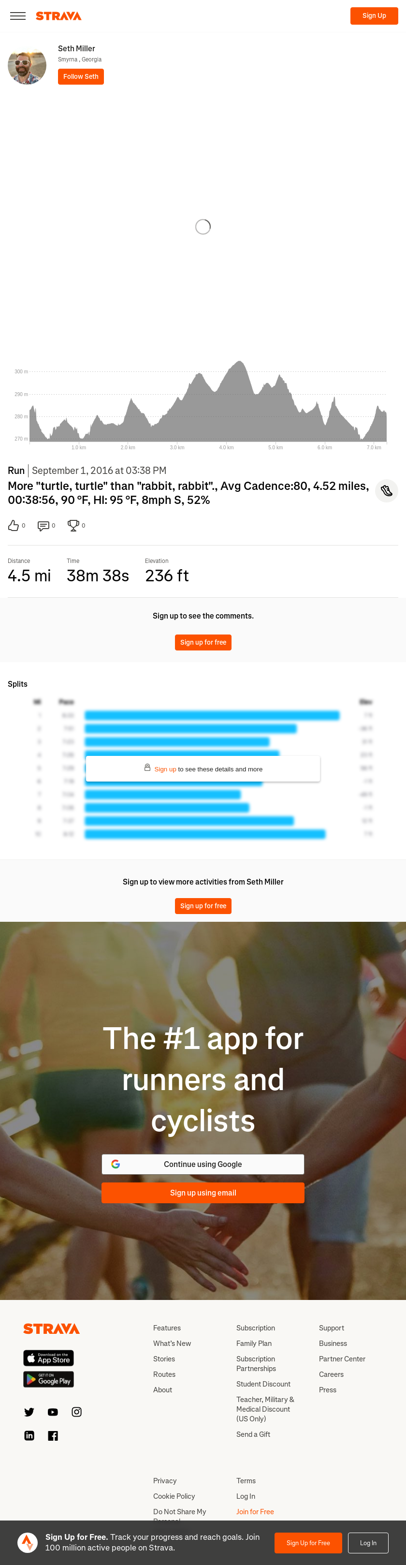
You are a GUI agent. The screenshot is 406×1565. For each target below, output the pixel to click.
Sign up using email (203, 1193)
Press (327, 1390)
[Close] (18, 16)
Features (167, 1328)
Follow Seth (81, 76)
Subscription (255, 1328)
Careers (331, 1374)
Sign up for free (203, 642)
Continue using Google (176, 1164)
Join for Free (255, 1512)
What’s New (172, 1343)
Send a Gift (253, 1434)
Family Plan (254, 1343)
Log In (368, 1543)
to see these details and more (203, 768)
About (162, 1390)
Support (331, 1328)
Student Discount (263, 1384)
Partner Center (342, 1359)
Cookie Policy (174, 1496)
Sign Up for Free (308, 1543)
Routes (164, 1374)
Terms (246, 1481)
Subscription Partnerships (256, 1363)
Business (333, 1343)
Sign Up (374, 15)
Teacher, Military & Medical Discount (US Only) (265, 1409)
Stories (164, 1359)
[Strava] (59, 16)
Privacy (165, 1481)
